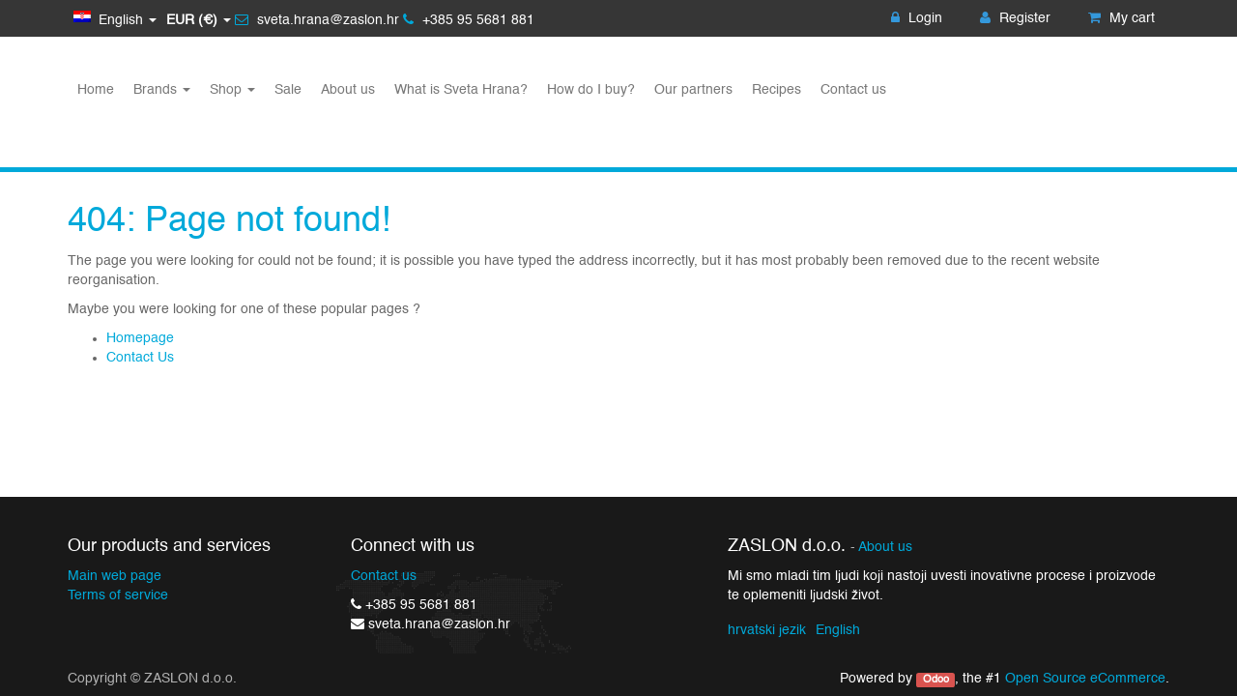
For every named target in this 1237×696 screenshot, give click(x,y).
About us (885, 547)
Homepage (140, 338)
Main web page (114, 576)
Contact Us (140, 357)
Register (1015, 18)
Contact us (384, 576)
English (838, 630)
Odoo (936, 679)
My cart (1121, 18)
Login (916, 18)
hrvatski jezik (767, 630)
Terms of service (118, 595)
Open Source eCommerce (1085, 678)
